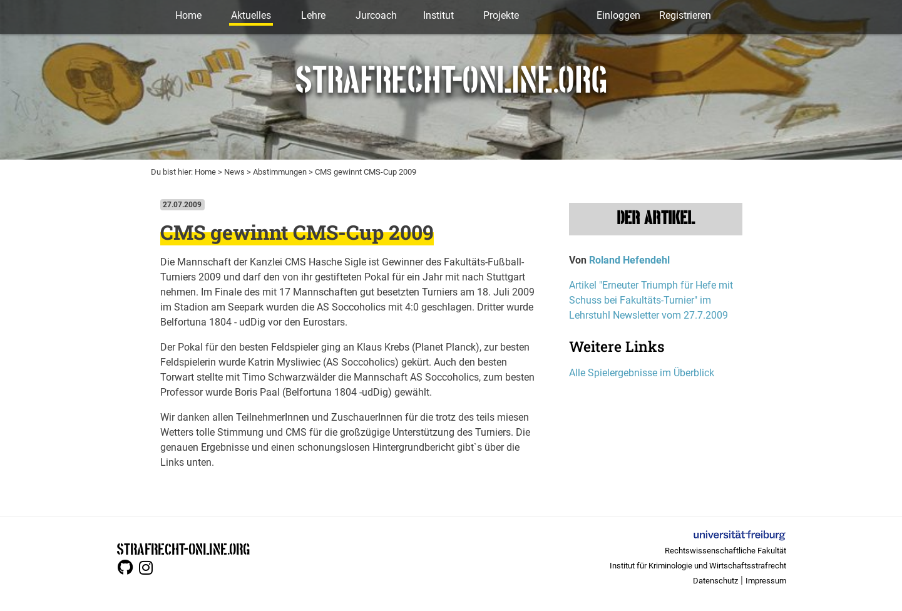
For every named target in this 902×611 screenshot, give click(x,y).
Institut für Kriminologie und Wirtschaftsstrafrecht (698, 565)
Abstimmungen (280, 172)
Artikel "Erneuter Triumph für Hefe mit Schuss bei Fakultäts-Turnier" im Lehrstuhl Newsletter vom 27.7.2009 (651, 300)
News (234, 172)
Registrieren (685, 15)
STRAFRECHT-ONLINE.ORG (183, 548)
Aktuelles (251, 15)
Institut (438, 15)
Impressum (766, 580)
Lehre (313, 15)
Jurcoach (376, 15)
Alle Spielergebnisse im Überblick (641, 373)
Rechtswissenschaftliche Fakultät (725, 550)
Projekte (501, 15)
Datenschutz (715, 580)
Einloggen (618, 15)
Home (188, 15)
